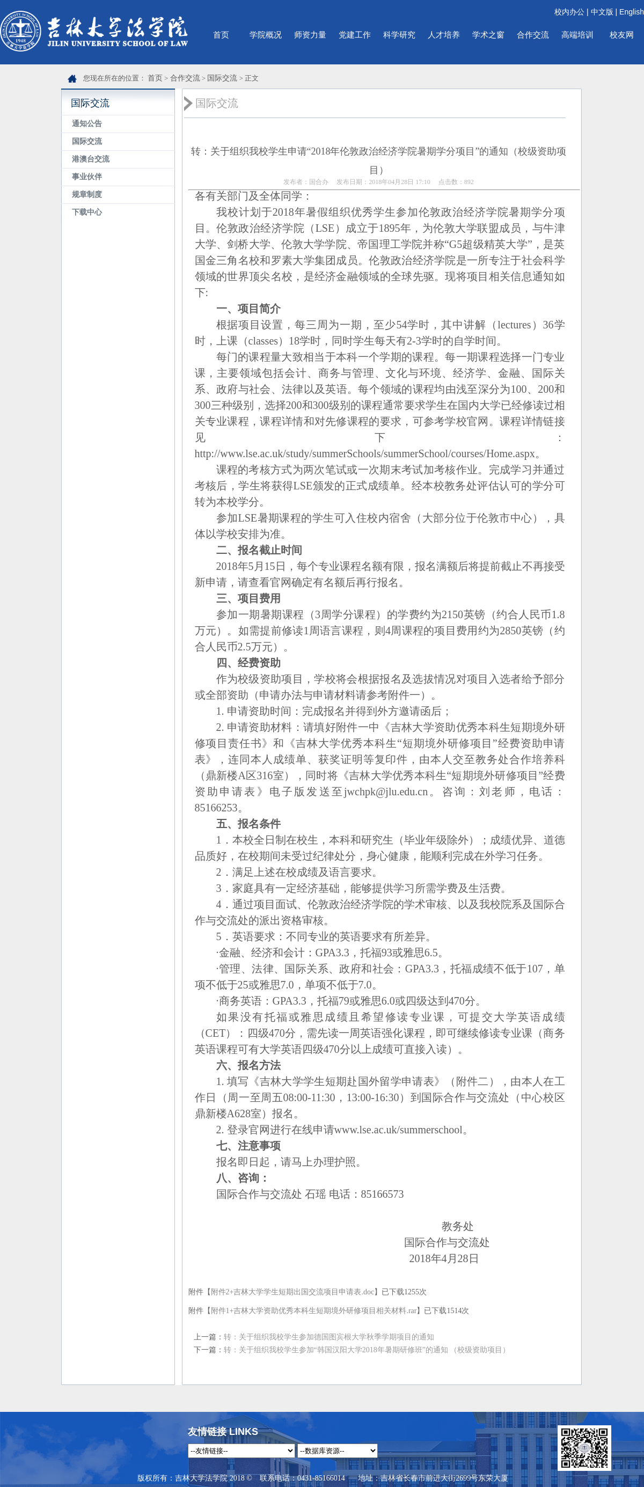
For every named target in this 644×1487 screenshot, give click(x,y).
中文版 (602, 12)
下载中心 (87, 212)
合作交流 (533, 34)
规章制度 (87, 195)
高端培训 (577, 34)
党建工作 (355, 34)
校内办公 (569, 12)
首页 (221, 34)
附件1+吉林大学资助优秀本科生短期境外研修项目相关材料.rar (314, 1311)
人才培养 (444, 34)
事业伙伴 (87, 177)
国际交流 (222, 78)
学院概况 (266, 34)
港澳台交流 (90, 159)
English (631, 12)
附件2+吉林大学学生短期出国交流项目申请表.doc (293, 1292)
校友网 (622, 34)
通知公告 (87, 124)
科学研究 (399, 34)
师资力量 (310, 34)
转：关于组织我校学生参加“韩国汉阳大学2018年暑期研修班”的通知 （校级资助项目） (367, 1350)
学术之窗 (488, 34)
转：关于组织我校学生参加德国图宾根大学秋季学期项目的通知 (329, 1337)
